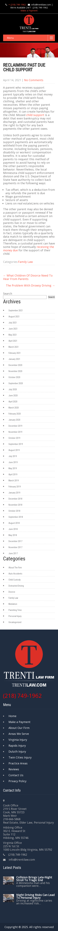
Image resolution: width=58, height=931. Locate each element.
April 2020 (13, 401)
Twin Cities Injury (20, 757)
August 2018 (14, 523)
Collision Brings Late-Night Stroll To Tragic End (34, 878)
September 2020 (16, 383)
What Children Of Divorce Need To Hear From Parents (28, 277)
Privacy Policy (17, 781)
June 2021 (13, 328)
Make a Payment (29, 10)
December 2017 (15, 541)
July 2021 (13, 322)
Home (12, 716)
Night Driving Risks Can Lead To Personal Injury (35, 896)
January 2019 (14, 492)
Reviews (14, 769)
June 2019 (13, 462)
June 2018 (13, 529)
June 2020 (13, 395)
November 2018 (15, 505)
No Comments (33, 80)
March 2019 (14, 480)
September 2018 (16, 517)
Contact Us (16, 775)
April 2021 (13, 341)
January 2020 (14, 420)
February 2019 (15, 486)
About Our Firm (19, 728)
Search (7, 293)
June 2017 (13, 553)
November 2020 (15, 371)
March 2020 (14, 407)
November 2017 (15, 547)
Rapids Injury (17, 745)
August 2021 (14, 316)
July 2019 (13, 456)
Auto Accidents (15, 573)
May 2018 (13, 535)
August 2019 (14, 450)
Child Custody (15, 579)
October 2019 (14, 438)
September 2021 (16, 310)
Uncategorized (15, 622)
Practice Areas (18, 763)
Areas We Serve (19, 734)
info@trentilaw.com (41, 4)
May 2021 (13, 335)
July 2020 (13, 389)
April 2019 (13, 474)
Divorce (12, 592)
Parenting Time (15, 610)
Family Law (25, 262)
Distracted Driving (16, 586)
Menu (10, 38)
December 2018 (15, 498)
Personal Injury (15, 616)
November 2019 (15, 432)
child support (35, 115)
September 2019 (16, 444)
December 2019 (15, 426)
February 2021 (15, 353)
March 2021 (14, 347)
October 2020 (14, 377)
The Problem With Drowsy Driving (30, 285)
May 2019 (13, 468)
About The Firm (15, 567)
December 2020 (15, 365)
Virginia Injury (18, 739)
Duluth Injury (17, 751)
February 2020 (15, 413)
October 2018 (14, 511)
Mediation (13, 604)
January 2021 (14, 359)
